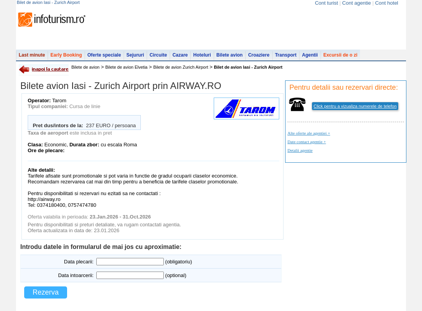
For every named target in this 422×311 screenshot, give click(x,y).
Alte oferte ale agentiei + (308, 133)
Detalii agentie (299, 150)
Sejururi (135, 55)
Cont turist (326, 3)
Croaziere (259, 55)
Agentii (310, 55)
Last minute (32, 55)
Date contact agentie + (306, 141)
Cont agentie (356, 3)
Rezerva (45, 292)
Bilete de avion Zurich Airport (180, 67)
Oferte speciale (104, 55)
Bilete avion (229, 55)
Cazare (180, 55)
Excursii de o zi (340, 55)
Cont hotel (386, 3)
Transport (285, 55)
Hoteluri (202, 55)
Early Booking (66, 55)
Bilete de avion (85, 67)
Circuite (158, 55)
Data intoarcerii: (76, 275)
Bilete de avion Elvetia (126, 67)
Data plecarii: (79, 262)
